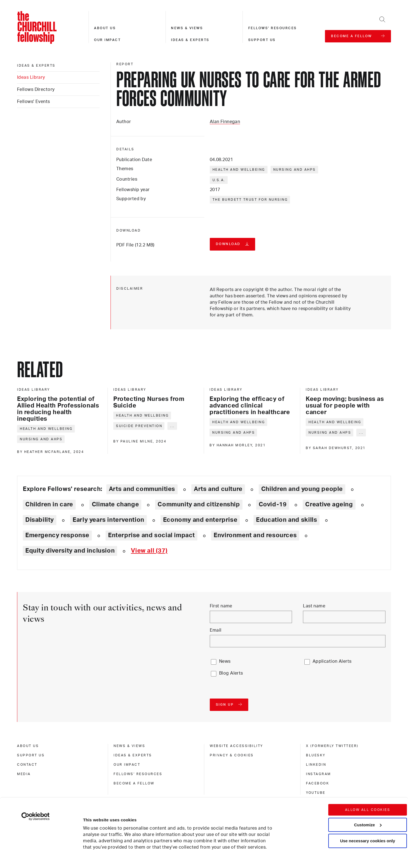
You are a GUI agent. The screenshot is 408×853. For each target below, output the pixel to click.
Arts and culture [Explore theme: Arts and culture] (218, 489)
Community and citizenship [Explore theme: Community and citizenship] (199, 504)
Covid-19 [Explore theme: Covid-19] (273, 504)
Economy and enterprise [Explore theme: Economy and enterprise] (200, 520)
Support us (262, 40)
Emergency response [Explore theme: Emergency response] (57, 535)
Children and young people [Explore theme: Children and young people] (302, 489)
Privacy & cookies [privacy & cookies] (232, 755)
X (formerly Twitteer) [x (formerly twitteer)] (332, 746)
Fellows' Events (33, 101)
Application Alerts (332, 661)
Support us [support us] (31, 755)
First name (221, 606)
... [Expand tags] (172, 426)
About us (105, 28)
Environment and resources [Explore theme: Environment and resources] (255, 535)
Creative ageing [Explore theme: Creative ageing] (329, 504)
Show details (90, 832)
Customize (368, 783)
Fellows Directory (35, 89)
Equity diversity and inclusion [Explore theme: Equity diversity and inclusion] (70, 551)
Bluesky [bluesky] (316, 755)
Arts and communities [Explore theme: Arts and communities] (142, 489)
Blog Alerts (231, 673)
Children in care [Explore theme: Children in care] (49, 504)
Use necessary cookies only (367, 799)
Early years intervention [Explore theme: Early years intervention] (108, 520)
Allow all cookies (367, 768)
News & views (187, 28)
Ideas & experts (190, 40)
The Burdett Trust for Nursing (250, 199)
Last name (314, 606)
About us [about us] (28, 746)
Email (216, 630)
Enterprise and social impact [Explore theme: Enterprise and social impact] (151, 535)
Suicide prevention (139, 426)
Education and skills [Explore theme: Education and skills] (286, 520)
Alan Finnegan (225, 121)
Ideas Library (31, 77)
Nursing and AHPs (294, 169)
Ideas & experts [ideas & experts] (36, 65)
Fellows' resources (272, 28)
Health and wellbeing (239, 169)
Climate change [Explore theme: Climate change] (115, 504)
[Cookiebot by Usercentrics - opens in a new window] (36, 775)
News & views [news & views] (129, 746)
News (225, 661)
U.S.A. (219, 180)
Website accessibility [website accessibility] (236, 746)
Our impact (107, 40)
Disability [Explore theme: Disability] (39, 520)
